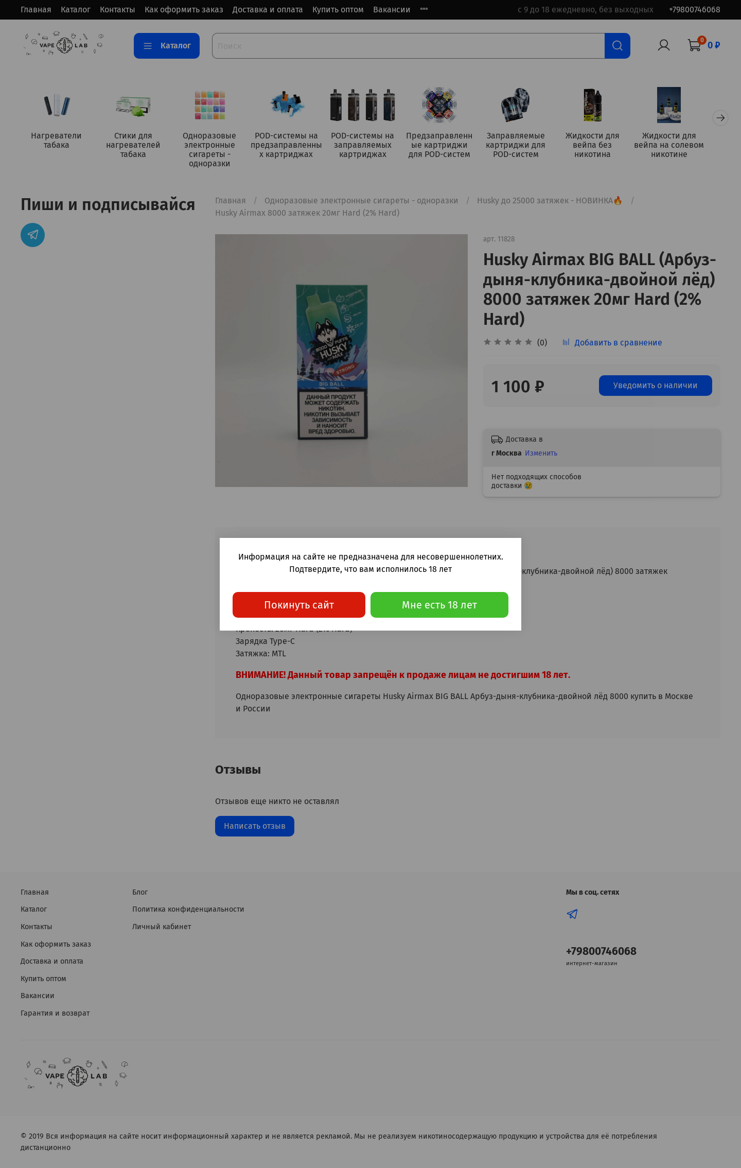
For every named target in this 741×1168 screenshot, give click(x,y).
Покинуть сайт (299, 605)
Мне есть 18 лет (439, 605)
